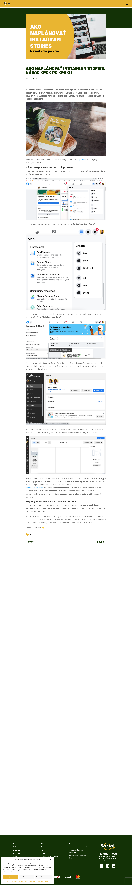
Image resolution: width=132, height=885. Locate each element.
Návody (35, 79)
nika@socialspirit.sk (108, 854)
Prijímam (10, 877)
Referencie (16, 853)
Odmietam (26, 877)
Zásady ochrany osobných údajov (38, 881)
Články (43, 847)
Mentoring (16, 850)
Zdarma (43, 844)
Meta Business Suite (34, 487)
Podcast (43, 853)
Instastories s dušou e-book (78, 847)
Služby (15, 847)
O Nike (15, 856)
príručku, (83, 159)
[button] (51, 859)
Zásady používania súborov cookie (17, 881)
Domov (15, 844)
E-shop (71, 844)
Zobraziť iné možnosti (43, 877)
